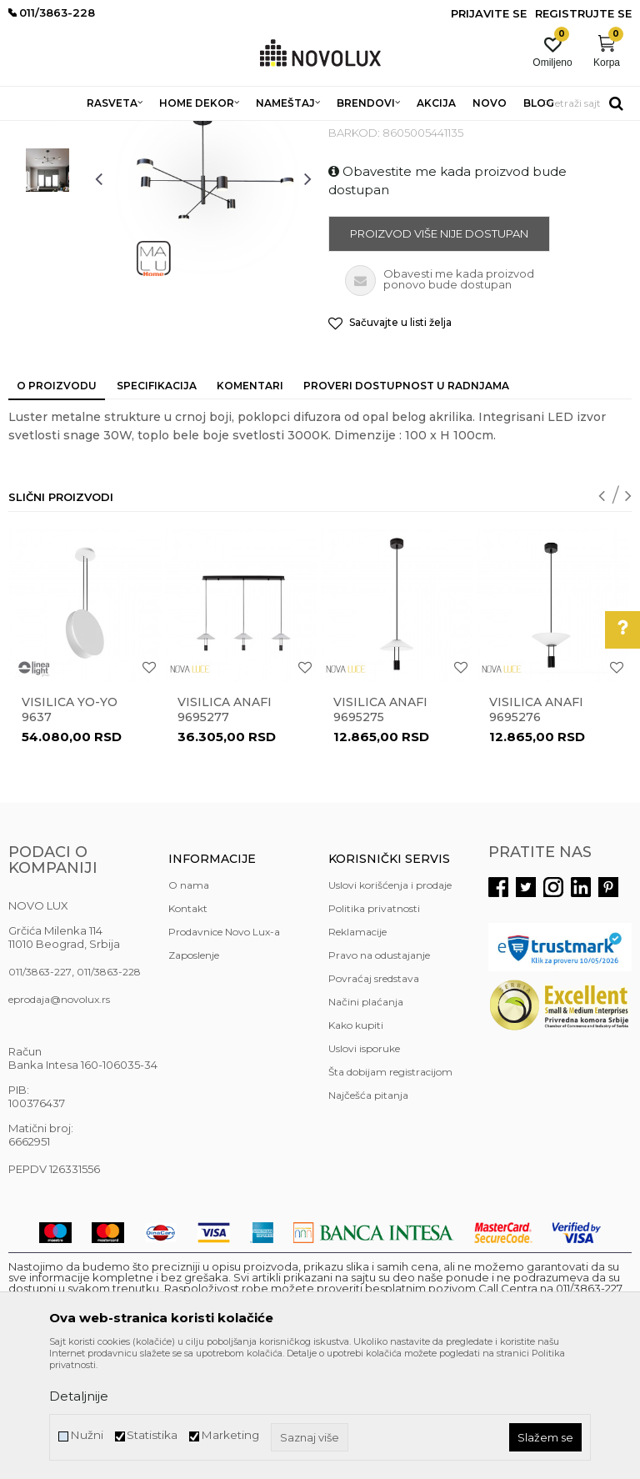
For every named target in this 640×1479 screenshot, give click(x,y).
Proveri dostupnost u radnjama (406, 506)
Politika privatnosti (374, 1029)
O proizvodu (57, 506)
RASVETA (156, 131)
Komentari (250, 506)
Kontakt (188, 1029)
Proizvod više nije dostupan (439, 354)
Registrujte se (583, 13)
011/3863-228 (109, 1092)
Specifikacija (157, 506)
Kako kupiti (355, 1146)
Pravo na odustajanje (379, 1076)
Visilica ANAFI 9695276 (536, 830)
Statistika (152, 1435)
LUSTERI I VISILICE (236, 131)
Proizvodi (98, 131)
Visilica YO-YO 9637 (70, 830)
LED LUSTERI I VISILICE (348, 131)
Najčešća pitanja (368, 1216)
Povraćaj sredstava (373, 1099)
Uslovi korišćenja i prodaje (390, 1006)
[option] (47, 224)
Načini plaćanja (365, 1122)
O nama (188, 1006)
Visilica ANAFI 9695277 (225, 830)
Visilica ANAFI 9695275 (380, 830)
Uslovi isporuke (364, 1169)
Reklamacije (357, 1052)
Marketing (230, 1435)
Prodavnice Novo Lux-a (224, 1052)
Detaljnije (78, 1396)
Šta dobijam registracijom (390, 1192)
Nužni (86, 1435)
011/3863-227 (40, 1092)
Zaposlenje (193, 1076)
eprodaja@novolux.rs (59, 1120)
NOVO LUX (35, 131)
